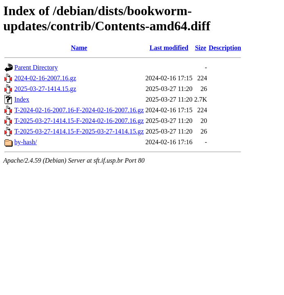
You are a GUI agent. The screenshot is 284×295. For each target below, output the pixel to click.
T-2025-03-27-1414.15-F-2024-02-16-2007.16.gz (79, 120)
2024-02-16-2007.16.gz (45, 78)
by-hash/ (25, 141)
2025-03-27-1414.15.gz (45, 88)
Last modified (168, 47)
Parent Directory (36, 67)
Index (21, 99)
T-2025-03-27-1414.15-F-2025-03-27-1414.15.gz (79, 131)
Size (200, 47)
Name (79, 47)
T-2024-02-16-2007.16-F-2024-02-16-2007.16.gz (79, 110)
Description (225, 47)
